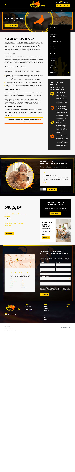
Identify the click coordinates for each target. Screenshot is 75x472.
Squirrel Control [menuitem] (53, 70)
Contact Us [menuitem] (66, 10)
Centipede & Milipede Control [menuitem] (55, 41)
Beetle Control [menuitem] (53, 39)
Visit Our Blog (9, 233)
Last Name (58, 262)
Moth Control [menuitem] (52, 53)
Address (41, 271)
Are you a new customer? (45, 276)
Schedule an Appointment (63, 5)
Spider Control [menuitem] (53, 67)
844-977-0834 (62, 2)
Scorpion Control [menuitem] (53, 65)
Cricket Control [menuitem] (53, 43)
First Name (42, 262)
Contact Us (46, 319)
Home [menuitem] (7, 10)
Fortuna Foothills (13, 281)
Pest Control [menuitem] (26, 10)
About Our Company (55, 213)
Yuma (11, 287)
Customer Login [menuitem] (13, 10)
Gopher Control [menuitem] (53, 51)
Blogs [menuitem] (61, 10)
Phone (41, 267)
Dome (22, 279)
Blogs (45, 317)
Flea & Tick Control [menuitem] (53, 48)
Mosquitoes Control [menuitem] (53, 55)
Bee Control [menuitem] (52, 36)
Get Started (45, 237)
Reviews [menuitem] (56, 10)
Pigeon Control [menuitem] (53, 58)
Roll (22, 281)
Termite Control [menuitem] (53, 72)
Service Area (46, 313)
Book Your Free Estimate (11, 25)
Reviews (45, 315)
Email (57, 267)
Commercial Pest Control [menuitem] (36, 10)
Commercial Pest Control (49, 312)
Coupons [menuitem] (52, 10)
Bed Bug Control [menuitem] (53, 34)
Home (45, 306)
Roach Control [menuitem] (53, 60)
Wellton (22, 285)
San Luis (12, 283)
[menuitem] (6, 330)
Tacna (11, 285)
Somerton (23, 283)
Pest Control (46, 310)
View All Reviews (52, 189)
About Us (46, 308)
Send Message (45, 294)
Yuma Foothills (24, 287)
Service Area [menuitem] (45, 10)
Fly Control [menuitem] (52, 46)
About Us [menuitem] (20, 10)
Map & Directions (28, 310)
